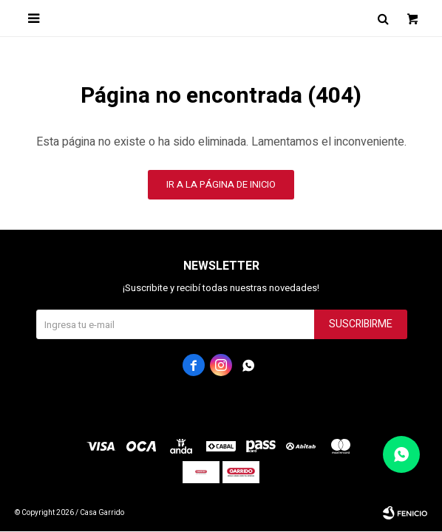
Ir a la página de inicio (221, 184)
